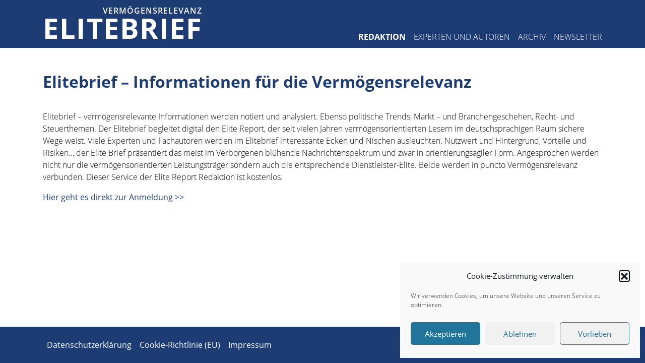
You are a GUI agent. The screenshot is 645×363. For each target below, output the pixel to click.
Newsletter (578, 36)
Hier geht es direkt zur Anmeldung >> (113, 197)
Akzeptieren (445, 334)
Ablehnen (520, 334)
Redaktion (382, 36)
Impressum (250, 344)
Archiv (532, 36)
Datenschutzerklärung (89, 344)
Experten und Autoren (462, 36)
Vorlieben (594, 334)
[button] (624, 276)
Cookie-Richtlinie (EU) (180, 344)
